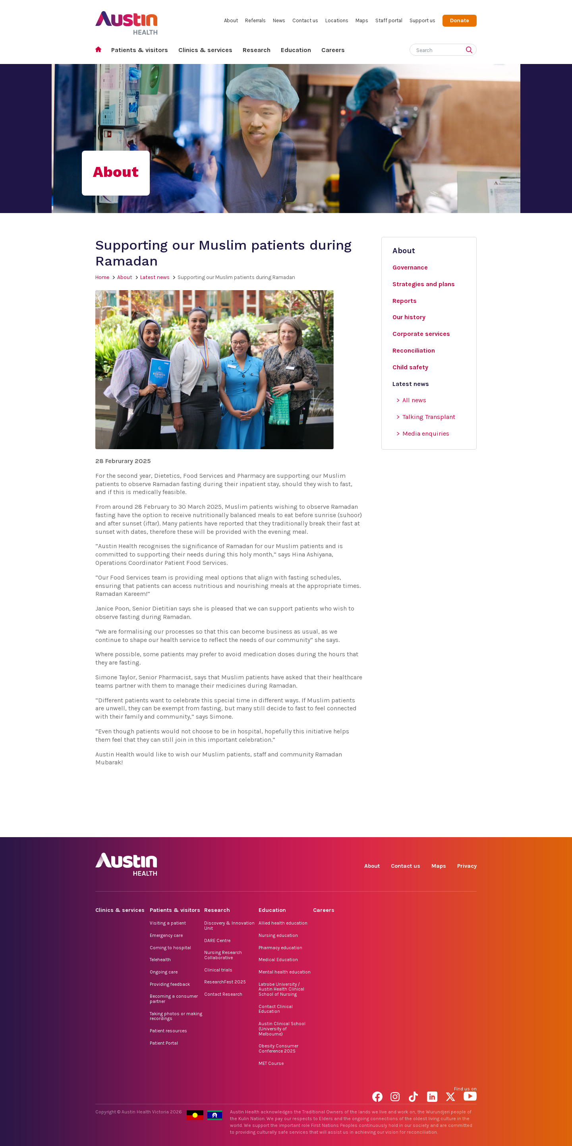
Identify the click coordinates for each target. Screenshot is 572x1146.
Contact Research (223, 994)
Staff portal (388, 20)
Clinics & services (205, 50)
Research (257, 50)
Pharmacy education (280, 947)
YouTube (470, 828)
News (279, 20)
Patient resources (168, 1031)
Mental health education (285, 972)
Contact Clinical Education (276, 1009)
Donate (459, 20)
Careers (333, 50)
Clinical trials (218, 970)
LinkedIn (433, 828)
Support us (422, 20)
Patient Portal (164, 1043)
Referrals (255, 20)
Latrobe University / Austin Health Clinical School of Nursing (281, 989)
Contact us (305, 20)
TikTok (415, 828)
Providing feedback (170, 984)
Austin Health (126, 19)
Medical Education (278, 959)
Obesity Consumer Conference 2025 (278, 1048)
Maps (362, 20)
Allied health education (283, 923)
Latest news (155, 277)
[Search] (434, 48)
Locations (336, 20)
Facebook (378, 828)
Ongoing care (164, 972)
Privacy (467, 866)
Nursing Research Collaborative (223, 955)
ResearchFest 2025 (225, 982)
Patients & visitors (139, 50)
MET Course (271, 1063)
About (231, 20)
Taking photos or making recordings (176, 1016)
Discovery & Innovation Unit (229, 925)
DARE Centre (217, 940)
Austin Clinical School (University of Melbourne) (282, 1028)
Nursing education (278, 935)
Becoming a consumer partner (174, 998)
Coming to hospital (170, 947)
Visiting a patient (168, 923)
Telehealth (160, 959)
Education (296, 50)
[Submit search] (470, 50)
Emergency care (166, 935)
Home (100, 50)
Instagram (397, 828)
